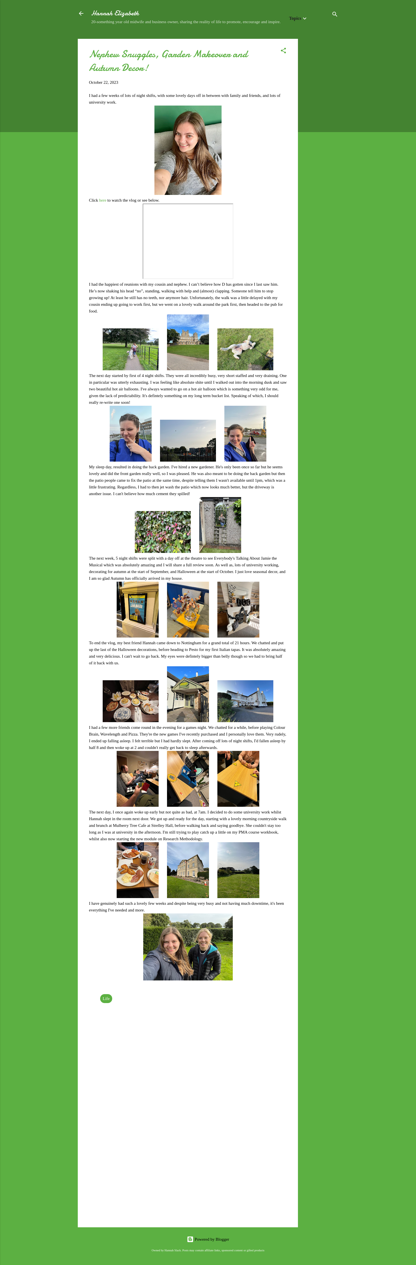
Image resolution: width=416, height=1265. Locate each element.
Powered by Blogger (208, 1239)
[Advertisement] (320, 122)
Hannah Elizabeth (115, 13)
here (103, 200)
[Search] (335, 15)
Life (106, 998)
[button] (283, 51)
